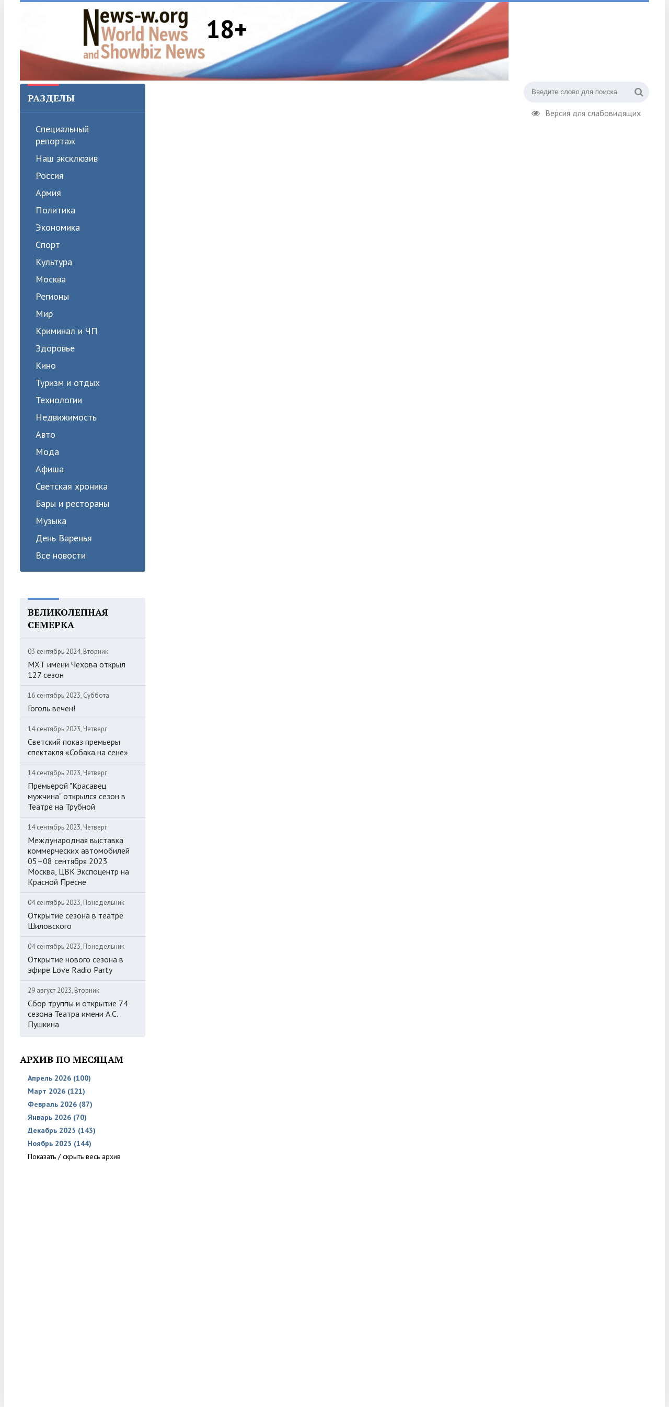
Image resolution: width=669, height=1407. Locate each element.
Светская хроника (72, 486)
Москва (51, 279)
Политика (55, 210)
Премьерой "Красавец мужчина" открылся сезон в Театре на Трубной (76, 796)
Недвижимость (66, 417)
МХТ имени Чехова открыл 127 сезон (76, 669)
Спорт (48, 245)
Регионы (52, 296)
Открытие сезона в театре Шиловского (75, 920)
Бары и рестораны (72, 503)
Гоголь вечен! (51, 708)
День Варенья (64, 538)
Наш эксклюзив (67, 158)
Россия (50, 175)
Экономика (58, 227)
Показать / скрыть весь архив (74, 1156)
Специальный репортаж (62, 135)
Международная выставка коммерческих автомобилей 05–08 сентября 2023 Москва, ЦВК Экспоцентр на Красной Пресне (79, 861)
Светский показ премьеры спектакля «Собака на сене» (78, 746)
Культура (54, 262)
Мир (44, 314)
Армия (48, 193)
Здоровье (55, 348)
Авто (45, 434)
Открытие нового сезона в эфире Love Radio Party (75, 964)
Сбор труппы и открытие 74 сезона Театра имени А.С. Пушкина (78, 1013)
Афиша (50, 469)
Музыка (51, 521)
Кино (46, 365)
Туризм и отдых (68, 383)
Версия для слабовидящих (586, 112)
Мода (47, 452)
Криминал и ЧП (67, 331)
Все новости (61, 555)
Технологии (59, 400)
